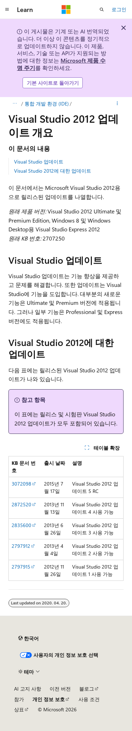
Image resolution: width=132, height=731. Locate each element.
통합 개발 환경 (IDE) (47, 103)
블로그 (86, 688)
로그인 (119, 9)
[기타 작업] (117, 103)
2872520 (21, 504)
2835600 (21, 525)
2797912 (21, 546)
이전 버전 (60, 688)
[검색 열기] (102, 9)
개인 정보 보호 (48, 699)
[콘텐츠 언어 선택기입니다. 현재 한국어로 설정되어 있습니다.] (28, 638)
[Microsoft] (66, 9)
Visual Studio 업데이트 (38, 161)
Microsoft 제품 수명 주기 (61, 64)
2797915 (21, 566)
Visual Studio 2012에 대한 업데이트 (52, 170)
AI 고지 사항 (27, 688)
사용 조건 (89, 699)
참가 (19, 699)
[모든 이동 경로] (14, 103)
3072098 (21, 483)
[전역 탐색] (7, 9)
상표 (19, 709)
